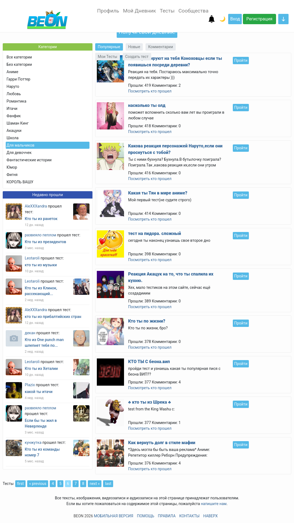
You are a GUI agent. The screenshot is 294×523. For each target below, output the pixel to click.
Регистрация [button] (259, 18)
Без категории (19, 64)
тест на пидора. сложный (154, 233)
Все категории (19, 57)
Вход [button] (235, 18)
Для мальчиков (20, 145)
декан (30, 333)
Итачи (12, 108)
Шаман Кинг (18, 123)
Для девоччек (19, 152)
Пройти (240, 60)
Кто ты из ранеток (41, 218)
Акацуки (14, 130)
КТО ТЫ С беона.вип (149, 361)
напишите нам (214, 504)
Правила (167, 516)
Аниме (12, 72)
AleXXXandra (36, 206)
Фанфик (14, 116)
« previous (37, 483)
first (20, 483)
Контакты (189, 516)
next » (95, 483)
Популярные (109, 47)
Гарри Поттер (18, 79)
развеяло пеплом (40, 235)
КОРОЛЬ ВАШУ (20, 182)
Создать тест (136, 56)
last (108, 483)
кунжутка (33, 442)
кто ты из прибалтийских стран (53, 316)
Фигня (12, 174)
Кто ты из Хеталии (41, 368)
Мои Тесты (107, 56)
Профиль (108, 11)
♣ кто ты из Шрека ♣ (149, 402)
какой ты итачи (38, 391)
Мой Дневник (139, 11)
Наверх (210, 516)
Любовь (14, 94)
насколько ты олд (146, 105)
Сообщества (193, 11)
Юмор (12, 167)
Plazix (30, 385)
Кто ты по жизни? (146, 321)
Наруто (13, 86)
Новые (134, 47)
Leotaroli (32, 258)
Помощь (145, 516)
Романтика (16, 101)
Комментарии (160, 47)
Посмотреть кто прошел (150, 91)
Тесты (167, 11)
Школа (12, 138)
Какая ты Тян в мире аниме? (157, 193)
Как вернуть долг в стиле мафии (161, 442)
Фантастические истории (29, 160)
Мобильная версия (113, 516)
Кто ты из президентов (45, 242)
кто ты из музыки (41, 265)
